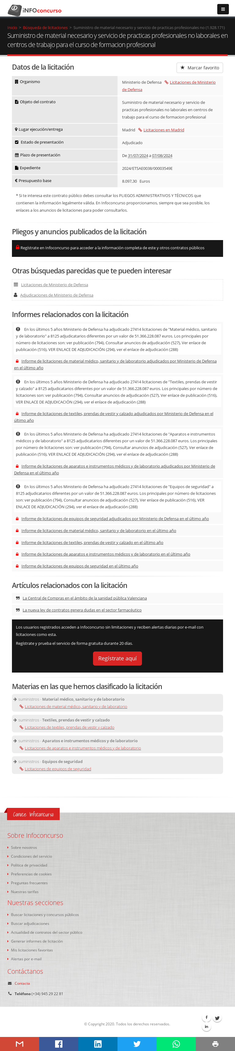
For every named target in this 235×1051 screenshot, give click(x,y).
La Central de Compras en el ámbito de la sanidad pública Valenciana (81, 598)
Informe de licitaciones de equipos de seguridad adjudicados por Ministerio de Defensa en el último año (112, 518)
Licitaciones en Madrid (161, 130)
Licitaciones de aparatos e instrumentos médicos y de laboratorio (80, 748)
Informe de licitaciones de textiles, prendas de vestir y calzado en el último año (89, 542)
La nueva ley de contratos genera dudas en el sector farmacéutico (79, 610)
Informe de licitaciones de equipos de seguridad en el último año (77, 566)
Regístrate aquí (117, 658)
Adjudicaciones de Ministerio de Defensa (53, 295)
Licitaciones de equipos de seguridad (55, 769)
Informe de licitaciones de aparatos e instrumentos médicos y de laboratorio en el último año (103, 554)
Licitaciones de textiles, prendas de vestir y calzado (67, 727)
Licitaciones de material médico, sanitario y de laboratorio (73, 706)
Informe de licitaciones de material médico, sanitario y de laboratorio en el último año (96, 530)
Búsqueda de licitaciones (45, 27)
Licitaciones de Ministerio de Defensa (51, 284)
